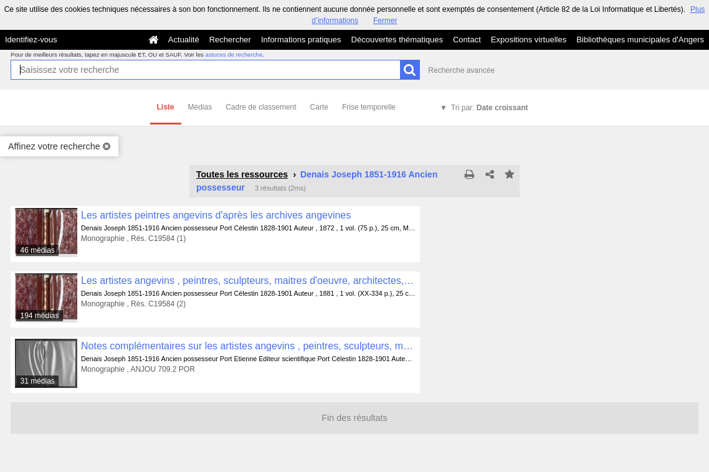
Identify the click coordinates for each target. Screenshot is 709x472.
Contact (467, 39)
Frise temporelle (369, 107)
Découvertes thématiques (397, 39)
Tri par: (489, 107)
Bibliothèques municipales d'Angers (640, 39)
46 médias (37, 250)
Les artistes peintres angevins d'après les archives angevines (216, 215)
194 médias (39, 315)
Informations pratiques (301, 39)
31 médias (37, 381)
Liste (165, 107)
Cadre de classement (261, 107)
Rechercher (230, 39)
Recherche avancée (461, 70)
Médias (200, 107)
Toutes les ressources (242, 174)
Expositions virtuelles (528, 39)
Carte (319, 107)
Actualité (183, 39)
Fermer (385, 20)
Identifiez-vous (31, 39)
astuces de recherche (234, 54)
